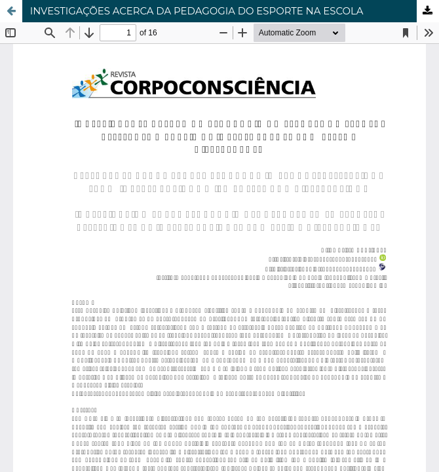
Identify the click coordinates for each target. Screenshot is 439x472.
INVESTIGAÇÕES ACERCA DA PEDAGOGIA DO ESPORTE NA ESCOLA (197, 11)
